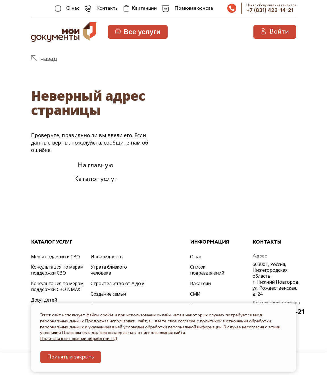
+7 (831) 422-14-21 (269, 10)
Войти (275, 32)
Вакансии (200, 283)
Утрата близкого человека (109, 270)
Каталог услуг (95, 179)
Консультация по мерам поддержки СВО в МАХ (57, 286)
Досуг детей (44, 300)
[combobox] (67, 8)
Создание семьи (108, 294)
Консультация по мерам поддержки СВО (57, 270)
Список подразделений (207, 270)
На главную (95, 165)
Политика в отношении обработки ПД (79, 338)
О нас (195, 257)
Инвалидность (107, 257)
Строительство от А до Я (118, 283)
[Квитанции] (140, 8)
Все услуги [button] (138, 32)
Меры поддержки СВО (55, 257)
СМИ (195, 294)
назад (48, 59)
